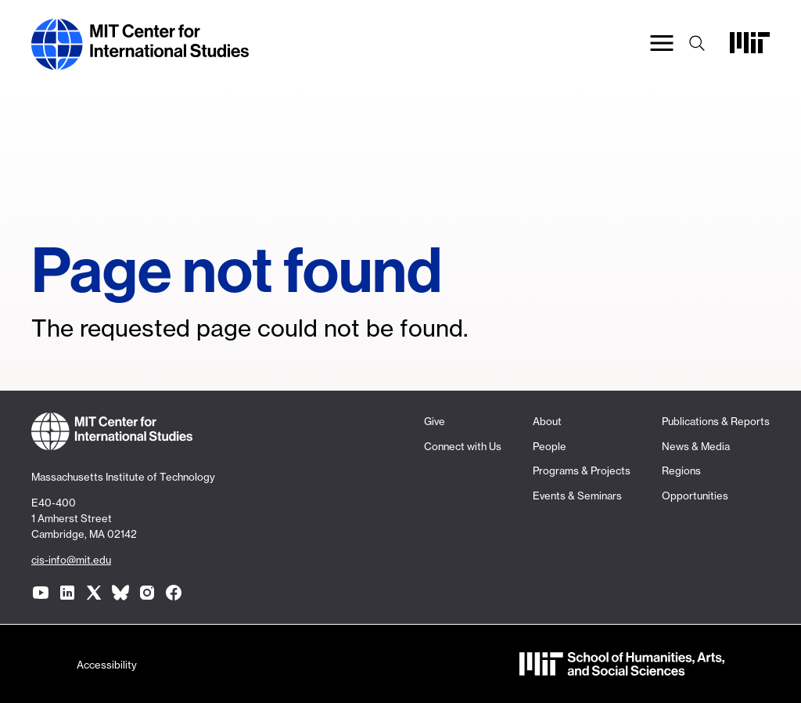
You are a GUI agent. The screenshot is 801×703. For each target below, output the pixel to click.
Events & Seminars (577, 495)
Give (434, 421)
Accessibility (107, 664)
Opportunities (695, 495)
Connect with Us (462, 446)
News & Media (696, 446)
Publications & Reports (716, 421)
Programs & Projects (581, 470)
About (547, 421)
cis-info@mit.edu (71, 559)
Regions (681, 470)
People (549, 446)
